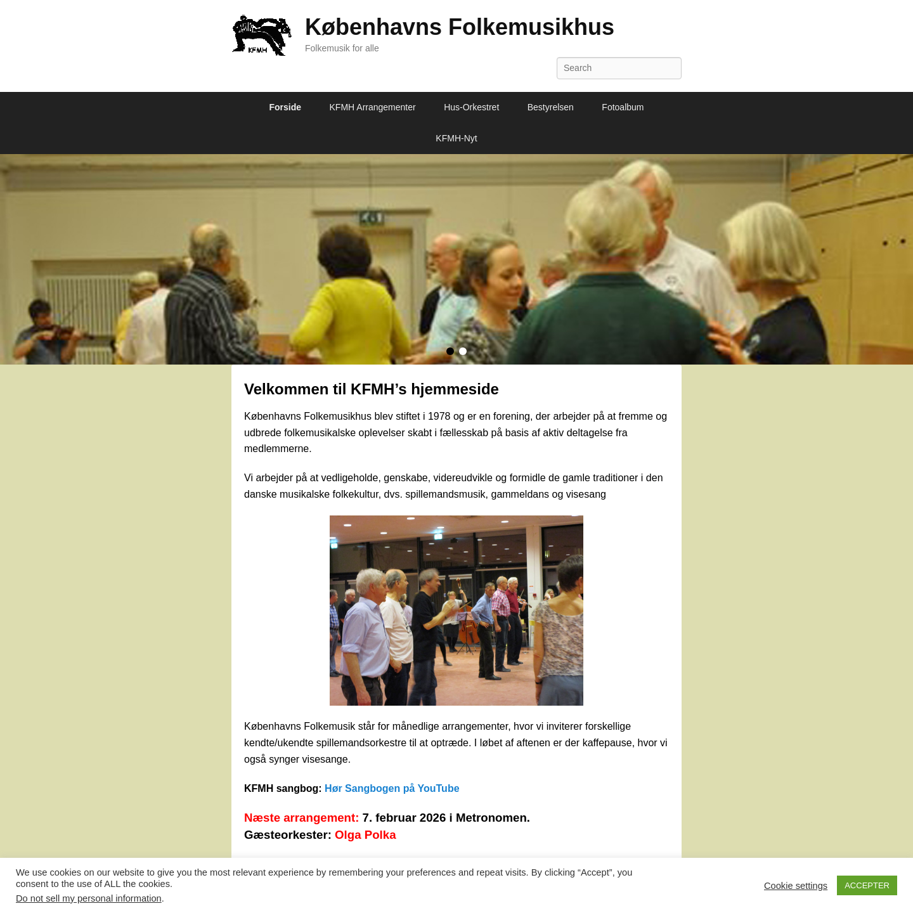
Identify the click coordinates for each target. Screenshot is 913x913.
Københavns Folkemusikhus (459, 27)
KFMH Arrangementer (373, 107)
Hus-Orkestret (471, 107)
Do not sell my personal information (89, 898)
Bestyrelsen (551, 107)
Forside (285, 107)
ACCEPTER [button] (867, 885)
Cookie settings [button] (795, 886)
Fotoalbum (623, 107)
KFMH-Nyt (456, 138)
